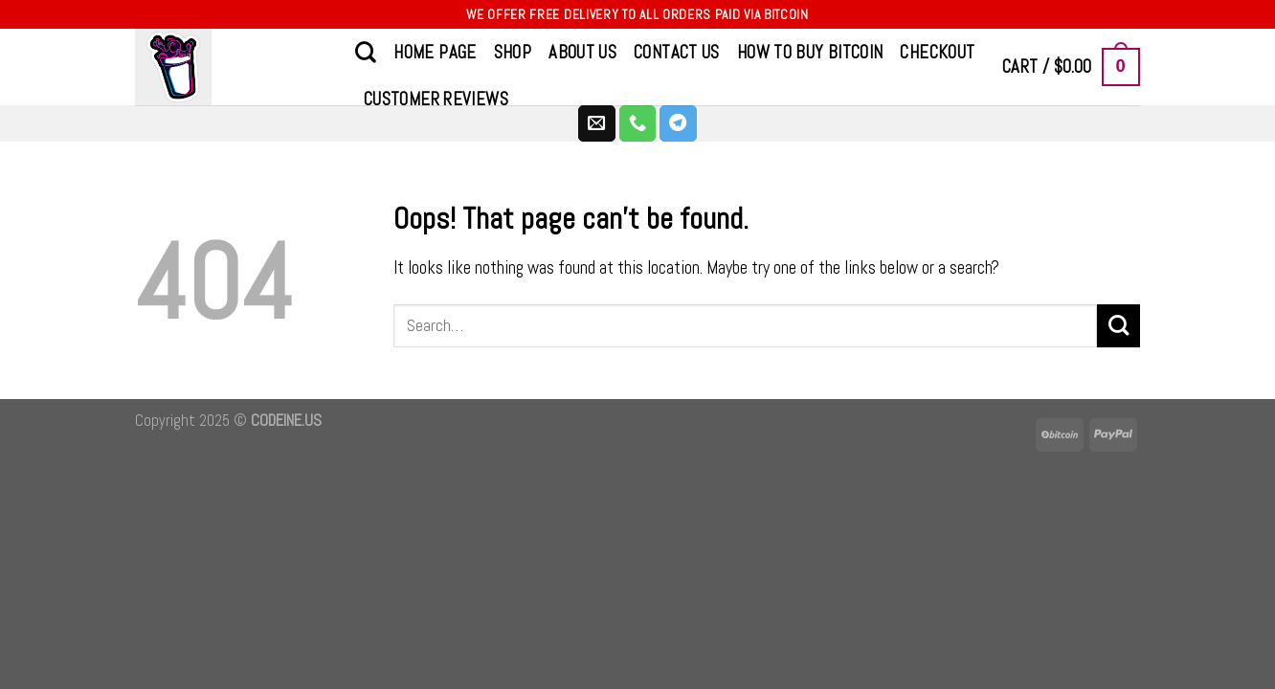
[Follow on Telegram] (678, 123)
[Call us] (638, 123)
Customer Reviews (436, 99)
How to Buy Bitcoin (810, 52)
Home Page (434, 52)
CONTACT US (677, 52)
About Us (582, 52)
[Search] (365, 52)
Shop (512, 52)
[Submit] (1118, 325)
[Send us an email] (596, 123)
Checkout (937, 52)
